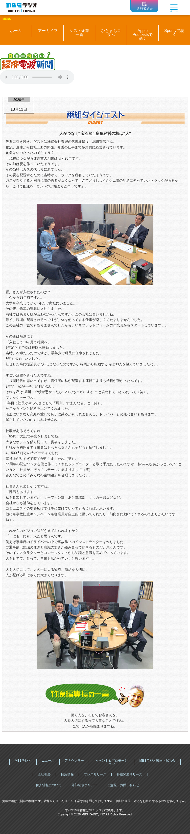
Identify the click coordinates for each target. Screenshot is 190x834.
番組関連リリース (129, 774)
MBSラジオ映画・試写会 (157, 760)
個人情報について (49, 785)
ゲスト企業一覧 (79, 33)
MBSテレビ (23, 760)
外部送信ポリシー (84, 785)
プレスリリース (95, 774)
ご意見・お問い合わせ (123, 785)
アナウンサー (74, 760)
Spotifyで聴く (174, 33)
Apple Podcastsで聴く (143, 35)
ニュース (48, 760)
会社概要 (44, 774)
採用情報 (67, 774)
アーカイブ (48, 31)
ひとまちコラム (111, 33)
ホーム (16, 31)
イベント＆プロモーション (111, 762)
